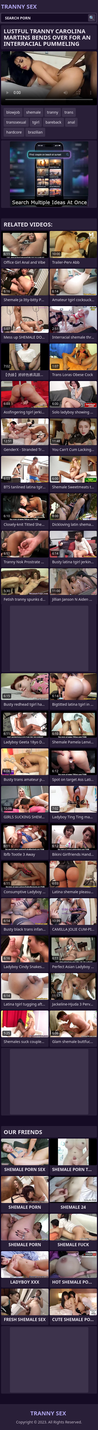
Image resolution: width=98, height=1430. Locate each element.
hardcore (14, 132)
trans (69, 112)
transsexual (16, 122)
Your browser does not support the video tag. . (49, 78)
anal (71, 122)
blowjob (13, 112)
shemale (33, 112)
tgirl (35, 122)
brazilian (35, 132)
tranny (52, 112)
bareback (53, 122)
